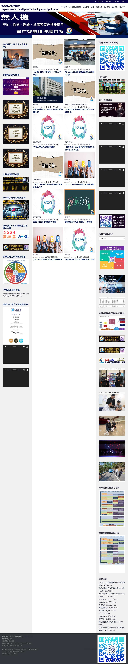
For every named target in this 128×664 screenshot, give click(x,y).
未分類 (78, 104)
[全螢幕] (27, 347)
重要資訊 (35, 67)
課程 (92, 7)
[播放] (5, 347)
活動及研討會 (37, 142)
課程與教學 (84, 104)
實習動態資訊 (103, 608)
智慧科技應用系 (30, 7)
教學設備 (99, 7)
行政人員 (102, 616)
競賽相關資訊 (37, 217)
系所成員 (102, 602)
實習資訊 (67, 217)
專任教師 (102, 605)
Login (123, 1)
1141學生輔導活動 (75, 7)
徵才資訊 (67, 179)
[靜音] (24, 347)
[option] (64, 23)
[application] (16, 356)
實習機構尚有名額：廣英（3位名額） (79, 221)
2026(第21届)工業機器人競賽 (44, 221)
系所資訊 (86, 7)
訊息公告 (67, 254)
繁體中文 (109, 1)
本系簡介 (102, 611)
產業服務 (114, 7)
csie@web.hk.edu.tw (14, 645)
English (117, 1)
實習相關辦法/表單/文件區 (108, 622)
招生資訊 (64, 7)
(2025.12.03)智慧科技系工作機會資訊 (48, 259)
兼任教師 (102, 599)
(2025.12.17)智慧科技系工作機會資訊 (79, 184)
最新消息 (122, 7)
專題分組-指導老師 (70, 104)
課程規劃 (102, 619)
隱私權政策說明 (27, 636)
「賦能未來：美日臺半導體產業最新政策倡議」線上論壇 (78, 148)
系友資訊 (107, 7)
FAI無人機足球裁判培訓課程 (44, 146)
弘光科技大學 (99, 1)
